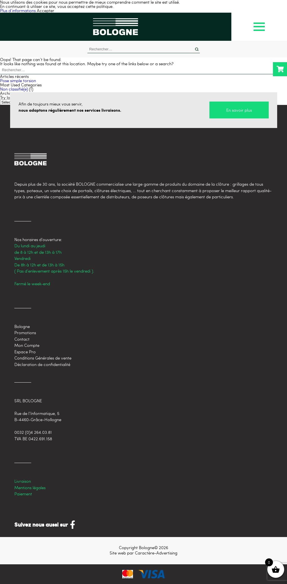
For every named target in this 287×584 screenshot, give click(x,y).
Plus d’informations (18, 10)
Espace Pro (25, 351)
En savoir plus (239, 110)
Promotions (25, 332)
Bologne (22, 326)
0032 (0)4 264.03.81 (33, 432)
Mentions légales (30, 487)
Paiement (23, 494)
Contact (22, 339)
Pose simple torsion (18, 80)
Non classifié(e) (14, 89)
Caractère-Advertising (156, 553)
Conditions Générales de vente (42, 358)
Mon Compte (26, 345)
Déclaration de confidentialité (42, 364)
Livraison (22, 481)
